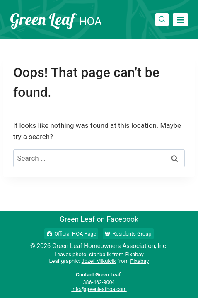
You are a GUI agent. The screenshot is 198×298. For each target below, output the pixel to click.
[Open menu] (180, 19)
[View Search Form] (162, 19)
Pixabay (134, 254)
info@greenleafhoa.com (99, 289)
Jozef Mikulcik (99, 261)
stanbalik (100, 254)
